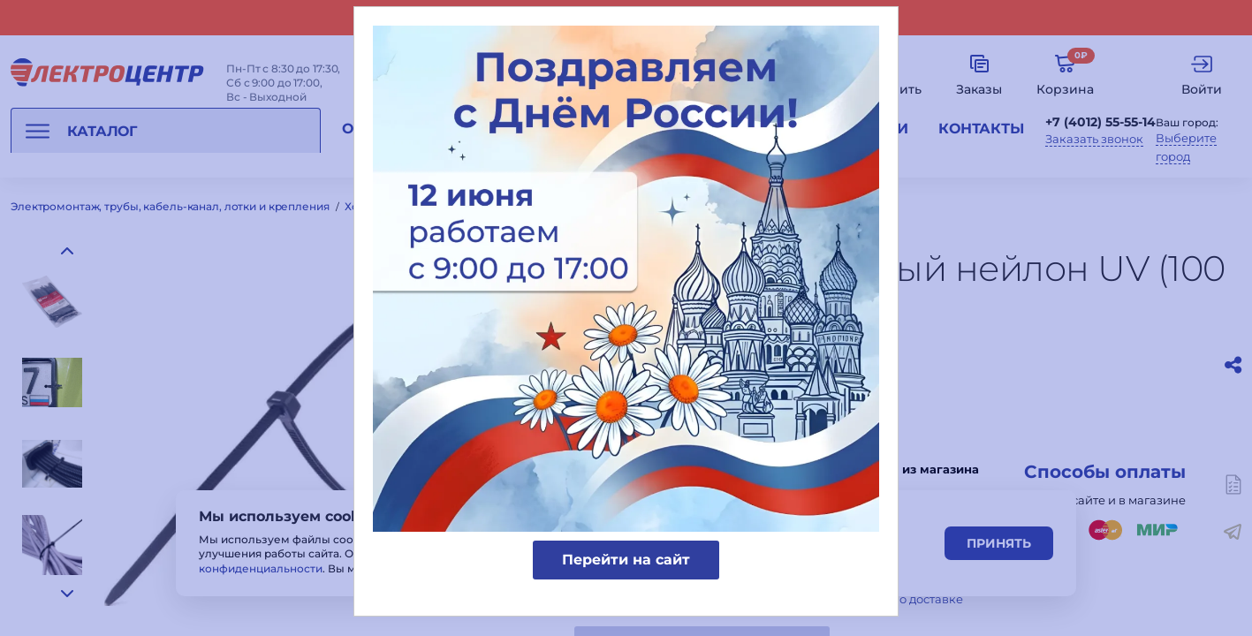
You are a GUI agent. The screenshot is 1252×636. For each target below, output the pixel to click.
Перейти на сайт (626, 559)
